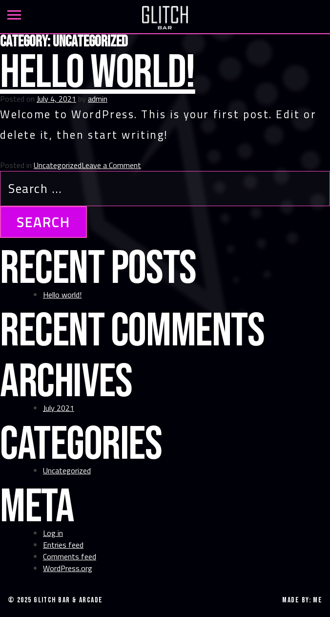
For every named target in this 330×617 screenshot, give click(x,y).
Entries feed (63, 545)
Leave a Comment (111, 165)
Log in (53, 533)
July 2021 (58, 408)
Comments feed (69, 556)
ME (317, 600)
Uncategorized (58, 165)
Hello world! (97, 73)
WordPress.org (67, 568)
